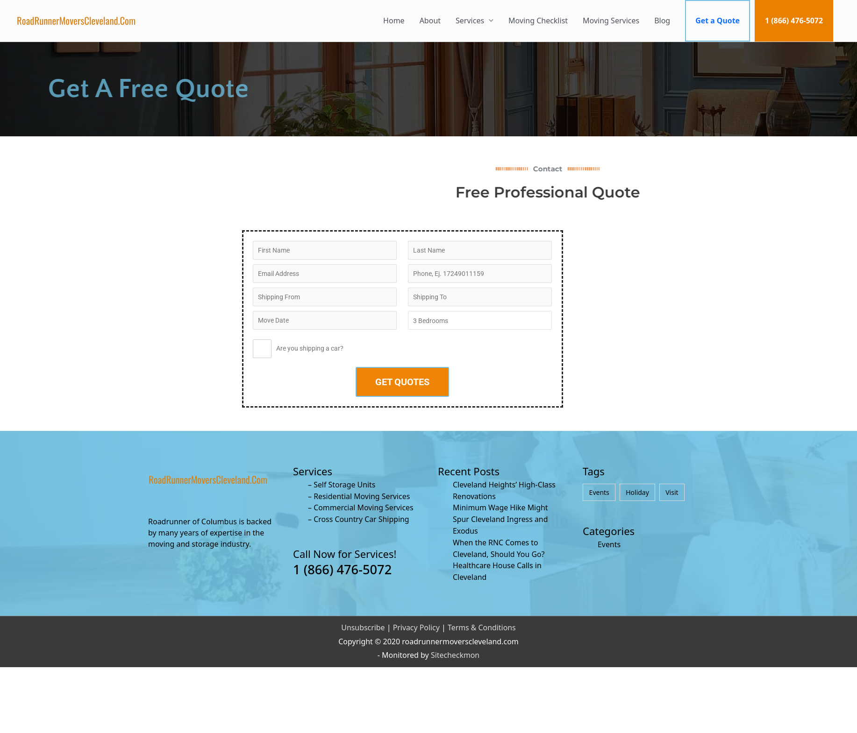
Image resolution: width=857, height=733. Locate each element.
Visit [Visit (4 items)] (671, 491)
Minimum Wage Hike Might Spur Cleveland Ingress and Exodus (501, 517)
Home (393, 20)
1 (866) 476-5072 (793, 20)
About (429, 20)
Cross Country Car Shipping (362, 518)
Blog (661, 20)
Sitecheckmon (455, 652)
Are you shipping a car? (298, 350)
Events (609, 544)
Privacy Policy (416, 624)
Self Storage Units (345, 484)
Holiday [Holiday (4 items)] (637, 491)
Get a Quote (716, 20)
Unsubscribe (363, 624)
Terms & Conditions (482, 624)
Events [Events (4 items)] (599, 491)
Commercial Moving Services (364, 506)
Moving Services (610, 20)
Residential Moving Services (362, 495)
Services (469, 20)
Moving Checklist (537, 20)
